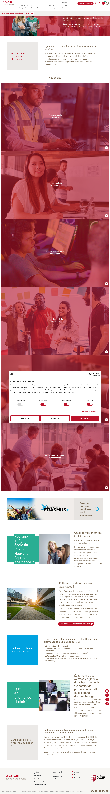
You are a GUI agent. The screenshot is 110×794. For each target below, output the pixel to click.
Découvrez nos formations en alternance (77, 624)
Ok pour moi (84, 418)
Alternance (77, 772)
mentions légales (43, 791)
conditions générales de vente (74, 791)
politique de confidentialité (57, 791)
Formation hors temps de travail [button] (25, 6)
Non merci (25, 418)
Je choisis (55, 418)
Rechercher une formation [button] (16, 13)
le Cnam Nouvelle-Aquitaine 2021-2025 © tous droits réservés (19, 791)
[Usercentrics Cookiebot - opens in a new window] (91, 374)
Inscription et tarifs (57, 778)
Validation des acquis (58, 773)
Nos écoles (77, 778)
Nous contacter (39, 782)
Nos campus (78, 775)
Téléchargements (40, 785)
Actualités (37, 779)
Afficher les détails (89, 412)
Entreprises (57, 782)
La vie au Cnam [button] (64, 5)
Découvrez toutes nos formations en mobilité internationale (86, 509)
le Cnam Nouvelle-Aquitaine (37, 774)
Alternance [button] (40, 8)
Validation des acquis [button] (52, 6)
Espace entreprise (86, 3)
